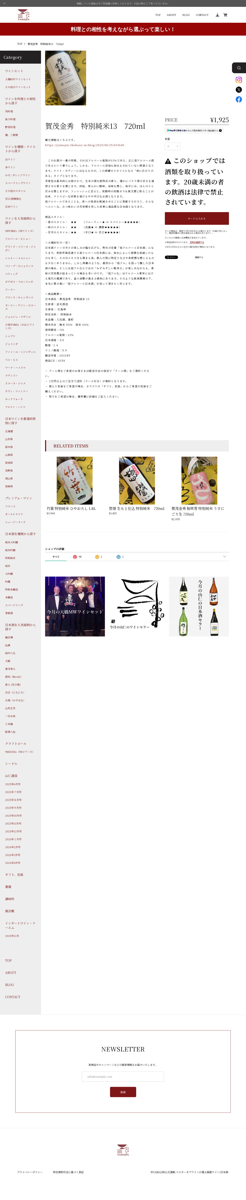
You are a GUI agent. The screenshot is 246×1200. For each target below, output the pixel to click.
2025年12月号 (13, 831)
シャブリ (10, 336)
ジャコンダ (11, 344)
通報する (199, 257)
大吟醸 (9, 573)
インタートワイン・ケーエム (20, 925)
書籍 (8, 887)
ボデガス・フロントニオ (19, 281)
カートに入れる (197, 218)
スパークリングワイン (18, 183)
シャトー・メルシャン (18, 258)
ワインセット (14, 71)
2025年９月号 (13, 807)
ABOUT (171, 15)
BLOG (186, 15)
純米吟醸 (10, 550)
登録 (123, 1095)
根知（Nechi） (14, 676)
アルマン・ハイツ (15, 407)
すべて (55, 556)
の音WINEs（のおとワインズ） (19, 326)
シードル (11, 763)
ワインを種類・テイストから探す (20, 149)
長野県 (9, 470)
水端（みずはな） (15, 700)
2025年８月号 (13, 800)
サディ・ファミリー (16, 391)
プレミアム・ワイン (18, 498)
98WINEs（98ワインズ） (20, 231)
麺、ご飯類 (11, 135)
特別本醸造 (11, 589)
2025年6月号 (12, 784)
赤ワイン (10, 167)
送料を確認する (197, 242)
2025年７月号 (13, 792)
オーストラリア (14, 514)
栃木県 (9, 447)
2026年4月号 (12, 863)
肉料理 (9, 111)
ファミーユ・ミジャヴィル (20, 352)
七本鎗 (9, 724)
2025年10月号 (13, 815)
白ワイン (10, 159)
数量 (167, 139)
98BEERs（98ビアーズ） (20, 752)
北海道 (9, 431)
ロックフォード (14, 399)
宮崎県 (9, 486)
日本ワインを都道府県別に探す (20, 421)
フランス (10, 506)
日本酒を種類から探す (20, 534)
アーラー (10, 289)
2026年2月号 (12, 847)
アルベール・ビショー (18, 239)
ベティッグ (11, 274)
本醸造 (9, 597)
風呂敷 (9, 911)
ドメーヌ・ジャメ (15, 383)
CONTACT (202, 15)
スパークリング (14, 605)
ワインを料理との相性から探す (20, 101)
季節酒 (9, 613)
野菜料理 (10, 127)
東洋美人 (10, 669)
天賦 (7, 661)
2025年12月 (12, 936)
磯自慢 (9, 637)
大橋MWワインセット (18, 79)
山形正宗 (10, 708)
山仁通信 (11, 776)
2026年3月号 (12, 855)
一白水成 (10, 716)
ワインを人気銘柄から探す (20, 220)
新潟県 (9, 462)
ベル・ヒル (11, 359)
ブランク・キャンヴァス (19, 297)
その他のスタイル (15, 191)
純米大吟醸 (11, 542)
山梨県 (9, 455)
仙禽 (7, 645)
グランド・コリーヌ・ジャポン (20, 248)
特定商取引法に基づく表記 (68, 1172)
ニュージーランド (15, 522)
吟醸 (7, 581)
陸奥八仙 (10, 732)
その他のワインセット (18, 87)
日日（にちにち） (15, 692)
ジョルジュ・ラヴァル (18, 317)
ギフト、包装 (14, 874)
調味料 (9, 899)
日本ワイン (11, 206)
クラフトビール (15, 743)
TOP (158, 15)
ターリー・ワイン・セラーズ (20, 307)
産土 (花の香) (12, 684)
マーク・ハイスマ (15, 367)
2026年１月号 (13, 839)
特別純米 (10, 558)
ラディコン (11, 375)
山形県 (9, 439)
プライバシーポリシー (30, 1172)
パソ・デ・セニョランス (19, 266)
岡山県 (9, 478)
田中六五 (10, 653)
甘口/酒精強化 (13, 198)
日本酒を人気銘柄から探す (20, 627)
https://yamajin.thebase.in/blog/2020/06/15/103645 (84, 145)
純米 (7, 566)
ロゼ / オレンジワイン (17, 175)
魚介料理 (10, 119)
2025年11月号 (13, 823)
